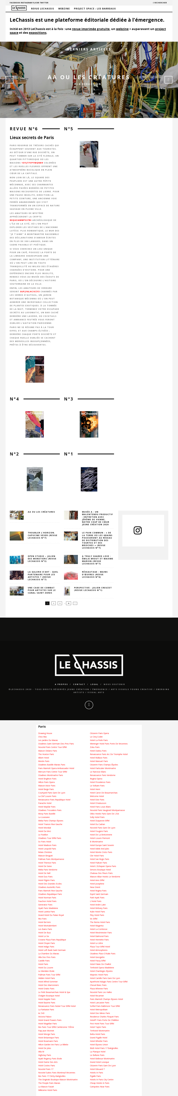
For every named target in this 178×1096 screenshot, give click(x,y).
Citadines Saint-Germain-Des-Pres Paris (56, 743)
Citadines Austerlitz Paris (49, 887)
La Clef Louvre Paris (47, 796)
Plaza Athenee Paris (99, 988)
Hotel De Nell (44, 873)
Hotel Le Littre (96, 943)
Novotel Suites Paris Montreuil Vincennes (56, 1072)
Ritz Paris (42, 919)
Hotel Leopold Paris (47, 848)
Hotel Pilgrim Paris (46, 880)
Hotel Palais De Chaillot (100, 964)
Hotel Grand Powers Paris (49, 1020)
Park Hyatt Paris (97, 897)
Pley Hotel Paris (97, 915)
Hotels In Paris (96, 1072)
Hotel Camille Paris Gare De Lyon (105, 978)
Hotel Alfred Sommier (48, 981)
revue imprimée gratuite (91, 29)
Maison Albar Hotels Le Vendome (105, 876)
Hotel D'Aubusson (98, 803)
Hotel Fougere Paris (99, 831)
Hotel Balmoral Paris (99, 936)
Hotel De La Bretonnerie (101, 834)
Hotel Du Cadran (97, 824)
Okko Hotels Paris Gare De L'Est (104, 813)
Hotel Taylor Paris (98, 1027)
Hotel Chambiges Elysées (101, 971)
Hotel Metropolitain (98, 1009)
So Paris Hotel (44, 841)
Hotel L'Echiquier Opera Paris (103, 866)
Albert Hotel (43, 758)
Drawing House (45, 733)
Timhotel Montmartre (100, 1030)
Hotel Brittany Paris (98, 908)
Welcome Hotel (97, 796)
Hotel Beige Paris (46, 789)
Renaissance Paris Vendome (102, 775)
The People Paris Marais (49, 1083)
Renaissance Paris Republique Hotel (54, 799)
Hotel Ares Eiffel (97, 880)
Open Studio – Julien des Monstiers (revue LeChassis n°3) (42, 558)
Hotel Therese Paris (47, 863)
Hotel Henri (95, 789)
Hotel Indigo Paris (46, 946)
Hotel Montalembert (47, 925)
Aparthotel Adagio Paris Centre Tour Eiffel (109, 981)
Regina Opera (96, 778)
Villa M (41, 1051)
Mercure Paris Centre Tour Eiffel (52, 772)
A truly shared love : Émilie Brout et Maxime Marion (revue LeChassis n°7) (97, 560)
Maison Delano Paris (47, 751)
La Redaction (89, 84)
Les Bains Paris (45, 929)
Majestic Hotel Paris (99, 974)
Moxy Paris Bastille (46, 813)
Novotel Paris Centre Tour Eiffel (52, 747)
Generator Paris (45, 904)
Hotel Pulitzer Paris (98, 863)
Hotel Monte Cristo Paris (101, 852)
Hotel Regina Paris (98, 890)
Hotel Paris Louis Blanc (100, 807)
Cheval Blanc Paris (98, 985)
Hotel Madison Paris (47, 845)
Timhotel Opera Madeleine (102, 967)
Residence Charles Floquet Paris (104, 1016)
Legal (95, 684)
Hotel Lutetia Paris (46, 911)
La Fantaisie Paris (46, 1009)
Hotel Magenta (96, 925)
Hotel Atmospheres (98, 950)
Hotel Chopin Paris (46, 943)
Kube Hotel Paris (97, 911)
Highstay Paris (44, 1055)
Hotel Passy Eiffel (98, 960)
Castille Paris (44, 960)
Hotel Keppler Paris (46, 999)
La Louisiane (44, 817)
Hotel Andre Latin (98, 904)
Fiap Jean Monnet (46, 1030)
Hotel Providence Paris (100, 782)
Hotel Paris (43, 964)
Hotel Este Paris (97, 799)
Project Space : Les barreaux (95, 8)
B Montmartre (96, 841)
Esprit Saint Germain (99, 894)
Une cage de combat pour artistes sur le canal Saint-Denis (42, 590)
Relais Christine (45, 852)
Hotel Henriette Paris (99, 939)
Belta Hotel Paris (97, 1034)
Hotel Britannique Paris (48, 1037)
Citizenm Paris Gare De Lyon (103, 1065)
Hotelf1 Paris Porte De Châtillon (104, 1020)
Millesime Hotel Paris (47, 1090)
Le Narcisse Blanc (98, 772)
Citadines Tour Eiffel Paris (49, 838)
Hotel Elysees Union (99, 1044)
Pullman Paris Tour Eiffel (49, 974)
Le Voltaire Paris (97, 785)
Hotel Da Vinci (44, 831)
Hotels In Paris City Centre (101, 1079)
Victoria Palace (44, 1016)
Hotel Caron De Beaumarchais (104, 793)
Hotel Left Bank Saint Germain (52, 950)
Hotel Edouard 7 (97, 1069)
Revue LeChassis (42, 8)
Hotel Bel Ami (44, 922)
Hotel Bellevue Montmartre (102, 1058)
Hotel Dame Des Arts (48, 1062)
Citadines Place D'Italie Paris (102, 953)
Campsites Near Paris (99, 1086)
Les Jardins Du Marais (48, 740)
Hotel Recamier (97, 995)
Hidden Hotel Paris (46, 978)
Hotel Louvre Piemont (100, 838)
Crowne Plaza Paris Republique (52, 939)
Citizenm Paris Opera (99, 733)
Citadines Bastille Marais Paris (51, 764)
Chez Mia (42, 737)
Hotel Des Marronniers (48, 985)
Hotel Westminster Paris (101, 932)
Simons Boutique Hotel (100, 869)
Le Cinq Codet (96, 737)
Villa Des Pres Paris (46, 957)
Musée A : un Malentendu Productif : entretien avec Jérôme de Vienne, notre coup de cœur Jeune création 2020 (97, 518)
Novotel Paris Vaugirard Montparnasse (107, 810)
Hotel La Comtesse (98, 929)
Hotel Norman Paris (47, 897)
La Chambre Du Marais (48, 953)
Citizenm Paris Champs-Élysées (104, 764)
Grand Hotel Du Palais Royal (51, 915)
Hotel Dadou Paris (98, 751)
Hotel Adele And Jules (99, 848)
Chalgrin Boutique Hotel (49, 995)
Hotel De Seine (45, 866)
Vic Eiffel (93, 919)
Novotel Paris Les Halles (101, 992)
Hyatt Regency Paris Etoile (50, 1058)
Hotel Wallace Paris (98, 758)
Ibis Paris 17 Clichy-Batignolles (51, 1076)
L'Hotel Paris (95, 901)
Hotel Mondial (44, 828)
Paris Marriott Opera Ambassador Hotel (56, 768)
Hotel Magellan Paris (47, 1023)
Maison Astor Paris (46, 785)
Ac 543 (41, 1013)
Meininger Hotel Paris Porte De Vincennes (109, 743)
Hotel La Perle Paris (99, 740)
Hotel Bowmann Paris (48, 1041)
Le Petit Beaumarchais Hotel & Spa (54, 992)
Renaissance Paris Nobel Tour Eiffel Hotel (57, 1006)
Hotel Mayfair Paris (46, 807)
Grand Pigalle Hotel (98, 1037)
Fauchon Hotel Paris (47, 901)
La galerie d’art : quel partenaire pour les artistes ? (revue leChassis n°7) (43, 576)
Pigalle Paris (95, 1076)
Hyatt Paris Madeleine (48, 908)
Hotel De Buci (44, 932)
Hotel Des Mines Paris (100, 1013)
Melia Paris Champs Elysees (50, 820)
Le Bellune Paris (97, 1055)
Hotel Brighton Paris (47, 778)
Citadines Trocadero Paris (49, 810)
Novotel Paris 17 (45, 1069)
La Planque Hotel (97, 1051)
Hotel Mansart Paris (99, 761)
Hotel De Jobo (44, 1048)
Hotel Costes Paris (46, 1065)
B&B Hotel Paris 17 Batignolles (104, 1048)
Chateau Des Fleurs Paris (101, 873)
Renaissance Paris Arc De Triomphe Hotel (109, 754)
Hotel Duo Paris (45, 876)
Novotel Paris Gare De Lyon (102, 828)
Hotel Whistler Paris (99, 1041)
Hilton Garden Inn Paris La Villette (53, 1044)
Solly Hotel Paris (97, 817)
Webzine (64, 8)
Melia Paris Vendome (47, 869)
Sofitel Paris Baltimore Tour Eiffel (105, 1006)
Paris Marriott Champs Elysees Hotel (106, 999)
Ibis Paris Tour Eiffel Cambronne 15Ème (56, 1027)
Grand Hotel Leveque (99, 1062)
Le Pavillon (43, 834)
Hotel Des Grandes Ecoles (50, 883)
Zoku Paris (95, 747)
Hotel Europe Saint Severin (102, 845)
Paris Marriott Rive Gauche (50, 890)
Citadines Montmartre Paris (50, 775)
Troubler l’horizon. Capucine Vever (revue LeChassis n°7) (42, 535)
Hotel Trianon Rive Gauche (50, 824)
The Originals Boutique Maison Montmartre (58, 1079)
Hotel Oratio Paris (46, 988)
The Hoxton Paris (46, 754)
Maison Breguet (45, 855)
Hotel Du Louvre (45, 967)
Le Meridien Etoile (46, 971)
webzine (122, 29)
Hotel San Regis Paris (99, 859)
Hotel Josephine (97, 883)
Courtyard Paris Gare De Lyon (51, 793)
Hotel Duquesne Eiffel (99, 820)
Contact (79, 684)
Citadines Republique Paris (50, 894)
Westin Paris (43, 761)
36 (68, 603)
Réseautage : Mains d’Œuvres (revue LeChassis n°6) (95, 574)
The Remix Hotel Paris (100, 922)
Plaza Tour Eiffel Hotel (100, 946)
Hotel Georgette (97, 957)
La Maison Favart (46, 1086)
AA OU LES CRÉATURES (89, 77)
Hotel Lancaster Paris (99, 1002)
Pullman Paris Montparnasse (51, 859)
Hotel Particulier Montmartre (103, 768)
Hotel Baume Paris (46, 1002)
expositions (37, 33)
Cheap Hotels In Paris (99, 1083)
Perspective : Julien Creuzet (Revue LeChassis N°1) (93, 588)
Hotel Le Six (43, 936)
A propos (61, 684)
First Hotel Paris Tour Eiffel (102, 1023)
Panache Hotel (44, 803)
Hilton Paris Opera (46, 782)
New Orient (95, 887)
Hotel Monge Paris (46, 1034)
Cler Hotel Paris (97, 855)
